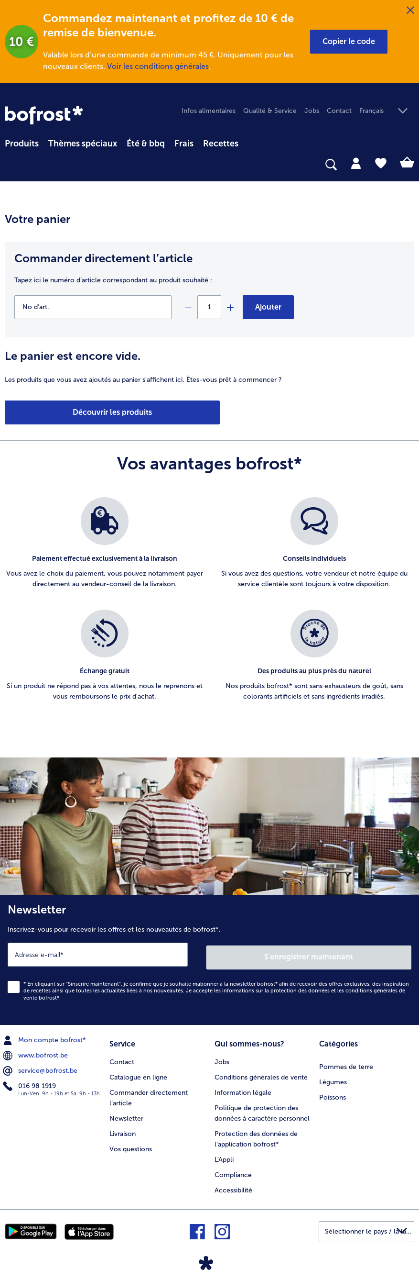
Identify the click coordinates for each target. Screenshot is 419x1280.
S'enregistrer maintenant (309, 953)
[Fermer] (410, 10)
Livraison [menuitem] (122, 1130)
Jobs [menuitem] (311, 111)
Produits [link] (22, 143)
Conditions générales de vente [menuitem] (261, 1073)
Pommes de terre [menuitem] (346, 1063)
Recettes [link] (220, 143)
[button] (348, 42)
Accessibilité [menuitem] (233, 1186)
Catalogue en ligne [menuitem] (138, 1073)
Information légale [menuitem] (243, 1089)
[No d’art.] (93, 307)
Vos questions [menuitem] (130, 1145)
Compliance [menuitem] (233, 1171)
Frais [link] (183, 143)
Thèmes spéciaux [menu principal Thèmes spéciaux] (82, 143)
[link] (44, 115)
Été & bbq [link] (146, 143)
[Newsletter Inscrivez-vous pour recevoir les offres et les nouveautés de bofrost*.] (209, 959)
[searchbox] (11, 164)
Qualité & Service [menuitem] (270, 111)
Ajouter (268, 307)
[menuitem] (22, 142)
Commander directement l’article (103, 258)
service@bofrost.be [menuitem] (41, 1068)
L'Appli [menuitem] (224, 1156)
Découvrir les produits (58, 412)
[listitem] (105, 548)
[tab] (356, 162)
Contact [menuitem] (339, 111)
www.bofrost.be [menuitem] (36, 1053)
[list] (209, 609)
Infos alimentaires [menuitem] (209, 111)
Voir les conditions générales (158, 66)
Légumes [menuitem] (333, 1078)
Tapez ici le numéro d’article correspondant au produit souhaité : (113, 280)
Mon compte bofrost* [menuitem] (45, 1038)
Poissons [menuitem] (332, 1094)
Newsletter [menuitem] (126, 1115)
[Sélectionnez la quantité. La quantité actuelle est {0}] (209, 307)
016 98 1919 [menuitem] (30, 1084)
